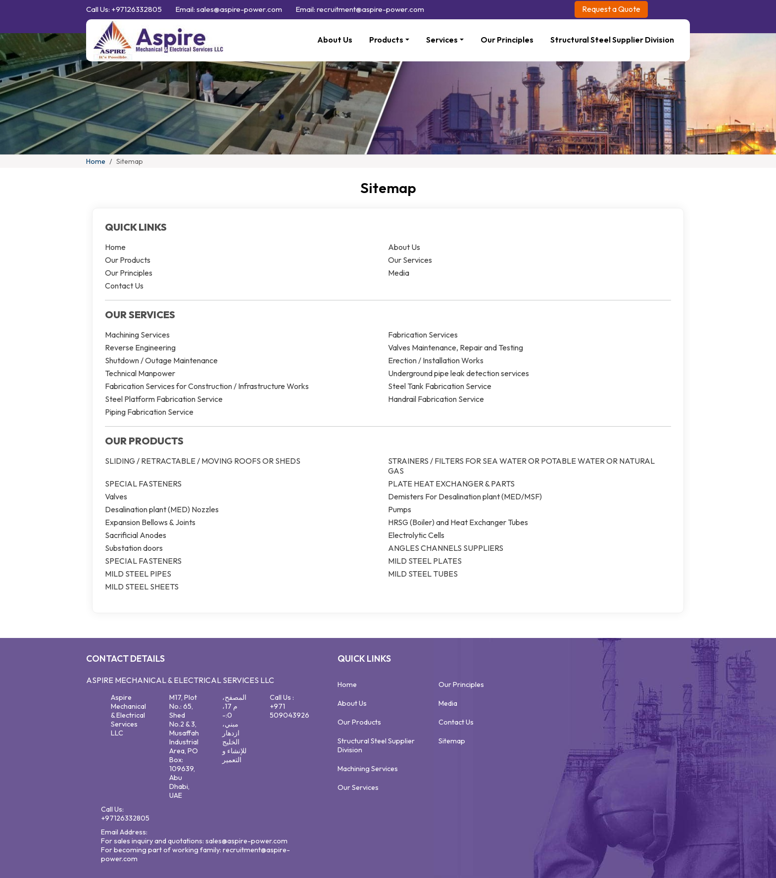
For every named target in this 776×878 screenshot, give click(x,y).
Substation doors (134, 548)
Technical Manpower (140, 373)
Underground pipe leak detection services (458, 373)
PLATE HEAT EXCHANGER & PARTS (451, 483)
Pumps (399, 509)
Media (398, 273)
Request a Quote (611, 9)
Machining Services (137, 335)
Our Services (410, 260)
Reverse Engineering (140, 347)
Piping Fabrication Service (149, 412)
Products (386, 40)
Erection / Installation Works (436, 360)
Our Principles (507, 40)
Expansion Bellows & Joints (150, 522)
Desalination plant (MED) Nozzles (162, 509)
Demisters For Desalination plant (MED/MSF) (465, 496)
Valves (116, 496)
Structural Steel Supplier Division (612, 40)
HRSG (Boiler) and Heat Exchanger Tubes (458, 522)
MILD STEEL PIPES (138, 574)
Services (442, 40)
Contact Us (124, 286)
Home (95, 161)
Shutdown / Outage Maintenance (161, 360)
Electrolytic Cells (416, 535)
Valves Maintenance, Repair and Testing (455, 347)
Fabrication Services (423, 335)
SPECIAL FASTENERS (143, 483)
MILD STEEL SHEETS (142, 586)
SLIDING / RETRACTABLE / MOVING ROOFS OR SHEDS (202, 461)
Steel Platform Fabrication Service (164, 399)
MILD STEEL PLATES (425, 561)
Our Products (127, 260)
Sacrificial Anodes (135, 535)
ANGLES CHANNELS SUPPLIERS (445, 548)
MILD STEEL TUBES (423, 574)
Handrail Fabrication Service (436, 399)
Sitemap (451, 740)
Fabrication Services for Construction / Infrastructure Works (207, 386)
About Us (334, 40)
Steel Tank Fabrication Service (439, 386)
